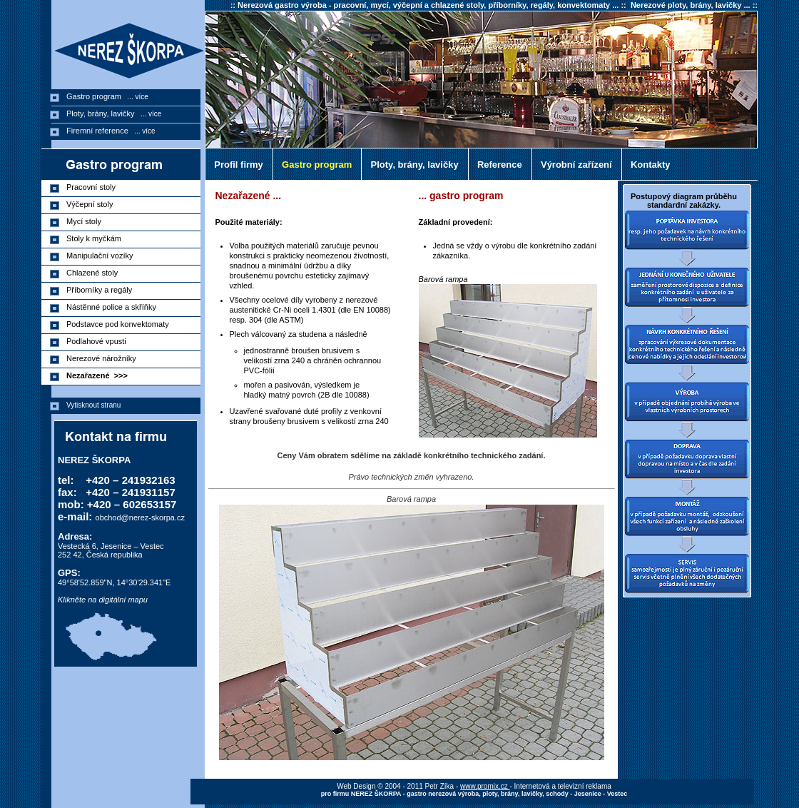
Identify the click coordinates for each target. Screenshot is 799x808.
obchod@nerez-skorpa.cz (140, 517)
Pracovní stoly (93, 187)
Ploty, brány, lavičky (411, 164)
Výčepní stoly (92, 204)
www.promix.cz (484, 786)
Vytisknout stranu (93, 405)
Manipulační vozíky (102, 255)
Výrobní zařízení (574, 164)
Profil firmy (236, 164)
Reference (497, 164)
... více (134, 97)
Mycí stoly (86, 221)
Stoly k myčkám (96, 238)
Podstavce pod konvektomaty (119, 324)
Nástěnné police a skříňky (113, 307)
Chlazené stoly (94, 272)
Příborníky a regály (101, 290)
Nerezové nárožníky (103, 358)
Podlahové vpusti (98, 341)
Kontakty (648, 164)
